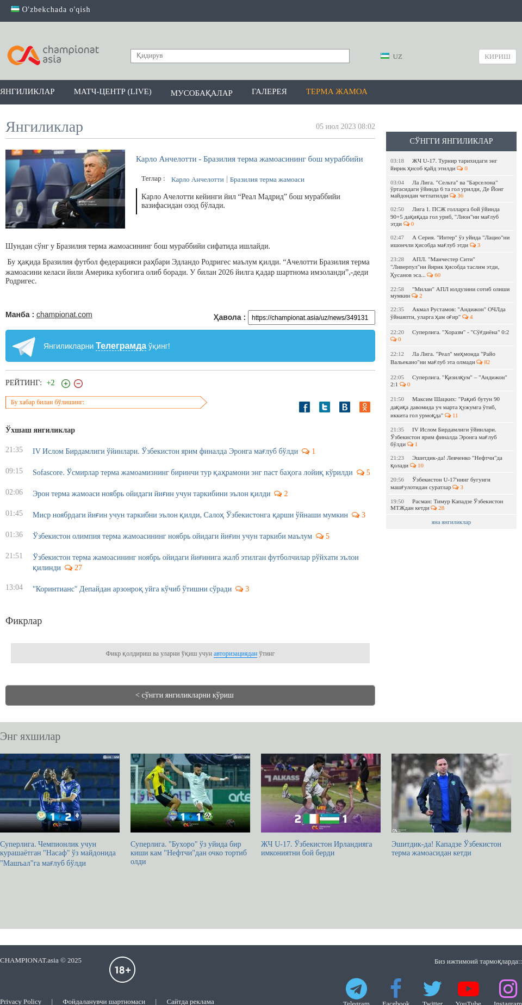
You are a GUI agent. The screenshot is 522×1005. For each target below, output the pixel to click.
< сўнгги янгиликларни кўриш (184, 695)
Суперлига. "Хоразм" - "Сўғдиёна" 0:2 (450, 335)
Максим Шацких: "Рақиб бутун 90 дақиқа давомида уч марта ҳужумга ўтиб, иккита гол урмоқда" (445, 407)
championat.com (64, 314)
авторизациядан (235, 653)
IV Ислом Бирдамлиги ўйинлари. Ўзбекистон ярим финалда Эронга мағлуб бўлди (443, 436)
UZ (391, 56)
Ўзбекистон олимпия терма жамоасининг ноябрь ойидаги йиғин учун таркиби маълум (172, 536)
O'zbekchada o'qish (51, 9)
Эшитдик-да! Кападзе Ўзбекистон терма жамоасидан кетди (451, 805)
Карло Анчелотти (197, 179)
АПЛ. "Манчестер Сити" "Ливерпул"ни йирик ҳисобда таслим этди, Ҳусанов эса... (444, 267)
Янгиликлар (27, 91)
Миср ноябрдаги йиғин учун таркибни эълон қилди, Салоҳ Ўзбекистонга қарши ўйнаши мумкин (190, 515)
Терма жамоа (337, 91)
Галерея (269, 91)
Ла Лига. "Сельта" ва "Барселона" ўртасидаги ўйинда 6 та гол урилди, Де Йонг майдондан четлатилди (447, 189)
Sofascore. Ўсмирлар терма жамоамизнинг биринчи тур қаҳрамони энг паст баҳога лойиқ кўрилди (193, 472)
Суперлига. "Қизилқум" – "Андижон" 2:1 (448, 380)
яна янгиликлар (451, 522)
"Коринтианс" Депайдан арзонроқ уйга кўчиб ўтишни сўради (132, 589)
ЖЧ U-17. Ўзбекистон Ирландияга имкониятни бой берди (321, 805)
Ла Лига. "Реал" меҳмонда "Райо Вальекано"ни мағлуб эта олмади (442, 357)
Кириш (497, 56)
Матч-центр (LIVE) (113, 91)
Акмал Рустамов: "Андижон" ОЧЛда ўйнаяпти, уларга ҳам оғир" (448, 313)
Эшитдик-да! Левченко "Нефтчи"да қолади (446, 461)
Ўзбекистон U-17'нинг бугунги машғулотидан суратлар (440, 483)
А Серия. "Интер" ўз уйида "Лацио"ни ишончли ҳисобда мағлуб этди (449, 241)
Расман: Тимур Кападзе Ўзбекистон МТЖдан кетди (447, 504)
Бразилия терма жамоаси (267, 179)
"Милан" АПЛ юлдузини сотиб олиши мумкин (449, 292)
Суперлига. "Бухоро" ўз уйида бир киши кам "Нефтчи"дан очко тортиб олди (190, 810)
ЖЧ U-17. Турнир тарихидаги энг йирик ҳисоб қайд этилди (443, 164)
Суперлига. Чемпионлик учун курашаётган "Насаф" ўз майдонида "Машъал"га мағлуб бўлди (60, 810)
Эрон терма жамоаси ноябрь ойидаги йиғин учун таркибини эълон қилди (151, 494)
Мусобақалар (202, 93)
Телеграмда (121, 345)
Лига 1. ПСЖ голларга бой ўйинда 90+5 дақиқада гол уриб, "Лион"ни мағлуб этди (445, 216)
